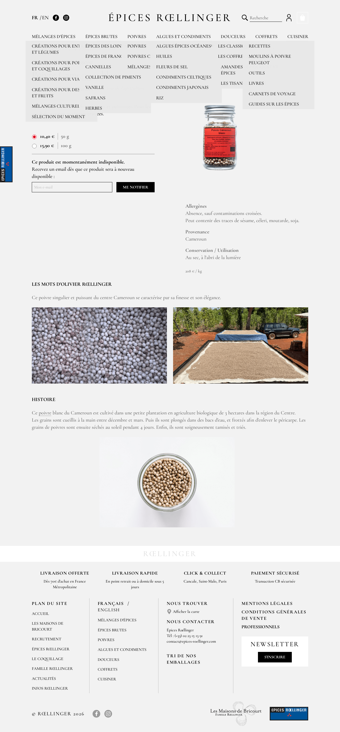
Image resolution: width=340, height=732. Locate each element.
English (109, 610)
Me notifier (135, 187)
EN (45, 18)
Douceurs (233, 36)
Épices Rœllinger (170, 17)
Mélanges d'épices (53, 36)
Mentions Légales (267, 603)
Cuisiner (297, 36)
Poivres (136, 36)
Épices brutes (101, 36)
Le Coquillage (47, 658)
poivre (45, 413)
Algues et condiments (183, 36)
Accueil (40, 613)
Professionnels (260, 627)
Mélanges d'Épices (117, 620)
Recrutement (46, 639)
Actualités (44, 678)
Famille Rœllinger (52, 668)
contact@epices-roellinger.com (191, 641)
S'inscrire (274, 657)
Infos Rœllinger (50, 688)
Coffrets (266, 36)
